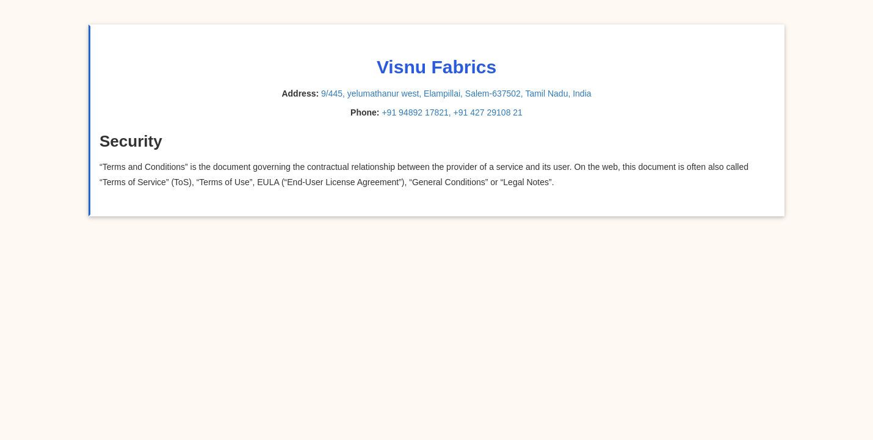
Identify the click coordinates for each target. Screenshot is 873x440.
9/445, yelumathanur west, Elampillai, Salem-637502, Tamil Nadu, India (456, 93)
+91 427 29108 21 (488, 112)
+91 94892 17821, (416, 112)
